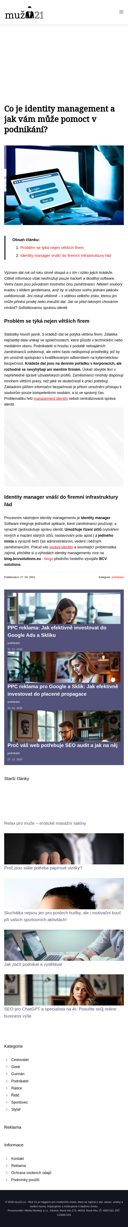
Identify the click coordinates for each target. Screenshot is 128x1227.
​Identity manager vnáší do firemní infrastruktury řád (65, 255)
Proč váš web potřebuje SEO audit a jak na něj (63, 745)
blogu (48, 559)
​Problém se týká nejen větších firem (52, 247)
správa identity (61, 547)
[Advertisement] (64, 56)
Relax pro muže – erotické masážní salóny (45, 823)
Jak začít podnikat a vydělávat (33, 964)
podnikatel (118, 577)
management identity (51, 398)
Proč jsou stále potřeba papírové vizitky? (43, 867)
